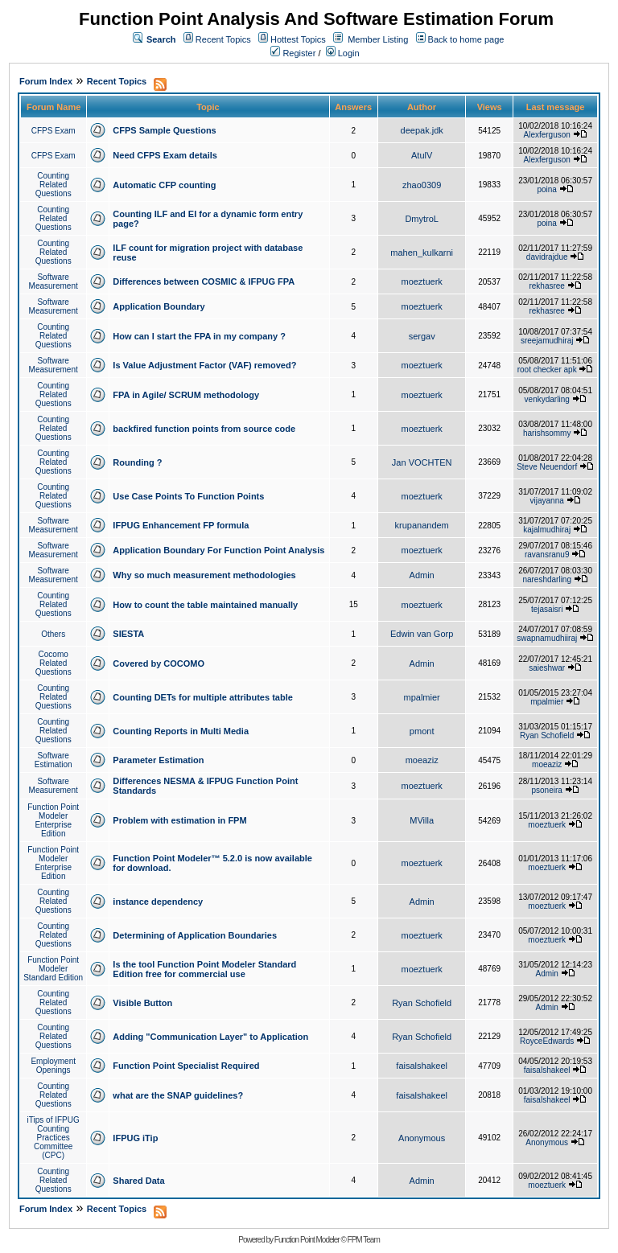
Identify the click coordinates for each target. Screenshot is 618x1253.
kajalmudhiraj (547, 529)
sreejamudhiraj (547, 340)
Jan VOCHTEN (422, 462)
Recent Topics (223, 39)
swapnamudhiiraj (547, 638)
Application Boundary (158, 306)
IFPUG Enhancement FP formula (181, 525)
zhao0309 (421, 185)
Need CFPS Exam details (165, 155)
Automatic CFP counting (164, 185)
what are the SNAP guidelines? (178, 1095)
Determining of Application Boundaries (195, 935)
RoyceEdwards (547, 1041)
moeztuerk (421, 281)
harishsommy (547, 433)
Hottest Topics (298, 39)
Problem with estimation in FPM (179, 820)
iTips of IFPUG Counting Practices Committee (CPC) (53, 1137)
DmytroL (422, 219)
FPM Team (364, 1239)
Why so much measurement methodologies (204, 575)
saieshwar (547, 667)
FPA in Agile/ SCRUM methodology (186, 395)
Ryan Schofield (547, 735)
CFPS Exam (53, 130)
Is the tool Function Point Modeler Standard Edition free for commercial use (204, 969)
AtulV (421, 155)
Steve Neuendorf (547, 466)
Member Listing (378, 39)
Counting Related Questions (53, 184)
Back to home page (466, 39)
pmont (422, 731)
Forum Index (45, 81)
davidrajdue (547, 257)
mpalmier (422, 697)
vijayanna (547, 500)
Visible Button (142, 1003)
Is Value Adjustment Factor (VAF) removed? (204, 365)
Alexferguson (547, 134)
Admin (422, 575)
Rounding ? (137, 462)
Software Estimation (53, 760)
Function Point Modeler (307, 1239)
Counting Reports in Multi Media (181, 731)
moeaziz (422, 760)
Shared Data (138, 1180)
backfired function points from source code (204, 428)
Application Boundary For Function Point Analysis (218, 550)
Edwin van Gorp (421, 634)
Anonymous (421, 1138)
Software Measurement (53, 281)
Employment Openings (53, 1065)
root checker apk (547, 369)
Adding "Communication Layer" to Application (210, 1036)
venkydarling (547, 399)
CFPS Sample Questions (164, 130)
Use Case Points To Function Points (188, 496)
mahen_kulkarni (421, 252)
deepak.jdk (422, 130)
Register (292, 53)
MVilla (422, 820)
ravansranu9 (547, 554)
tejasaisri (546, 609)
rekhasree (546, 285)
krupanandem (422, 525)
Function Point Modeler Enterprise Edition (53, 820)
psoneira (547, 790)
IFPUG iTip (135, 1138)
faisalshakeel (421, 1065)
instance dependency (158, 901)
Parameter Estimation (158, 760)
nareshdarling (546, 579)
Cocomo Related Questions (53, 663)
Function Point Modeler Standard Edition (53, 968)
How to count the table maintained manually (205, 605)
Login (343, 53)
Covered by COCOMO (158, 663)
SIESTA (128, 634)
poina (546, 189)
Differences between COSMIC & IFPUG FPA (204, 281)
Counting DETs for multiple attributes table (202, 697)
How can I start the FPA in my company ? (199, 336)
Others (53, 634)
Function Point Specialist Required (186, 1065)
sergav (422, 336)
